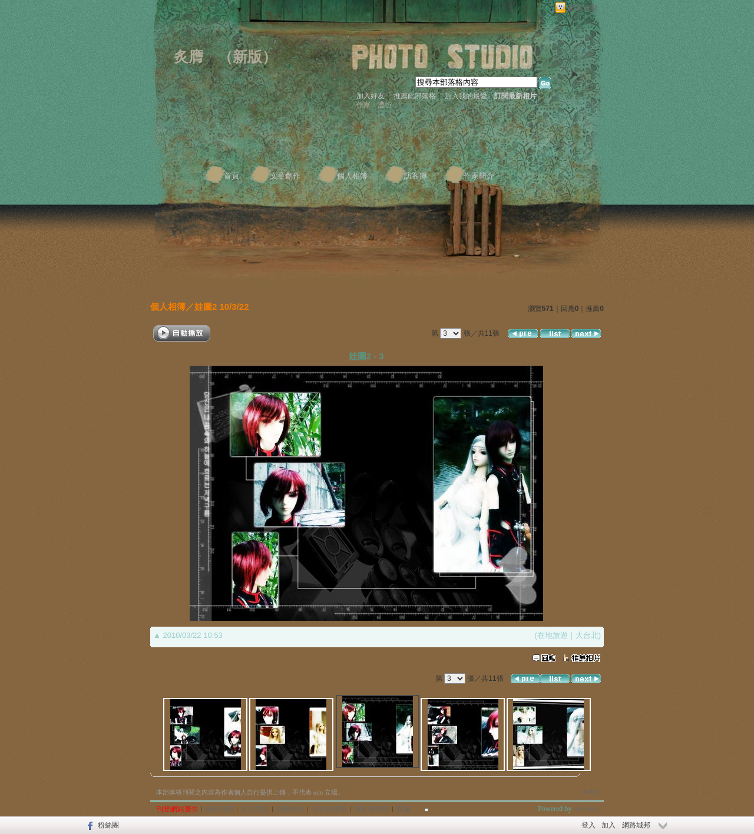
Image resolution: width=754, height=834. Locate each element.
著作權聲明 (329, 809)
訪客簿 (415, 175)
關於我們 (220, 809)
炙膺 (188, 57)
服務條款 (290, 809)
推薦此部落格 (414, 96)
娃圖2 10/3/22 (221, 307)
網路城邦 (582, 8)
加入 (608, 825)
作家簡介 (479, 175)
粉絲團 (108, 825)
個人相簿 (352, 175)
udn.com (585, 809)
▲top (590, 791)
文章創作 (285, 175)
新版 (247, 57)
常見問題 (255, 809)
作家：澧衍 (374, 105)
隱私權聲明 (371, 809)
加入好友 (370, 96)
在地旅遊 (552, 635)
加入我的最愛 (466, 96)
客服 (403, 809)
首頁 (231, 175)
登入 (588, 825)
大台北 (587, 635)
